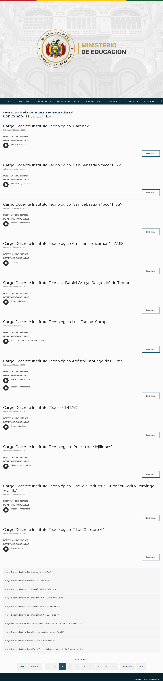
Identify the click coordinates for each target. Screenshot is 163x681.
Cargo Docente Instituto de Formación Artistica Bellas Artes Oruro (34, 597)
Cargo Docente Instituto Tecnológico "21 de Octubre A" (53, 529)
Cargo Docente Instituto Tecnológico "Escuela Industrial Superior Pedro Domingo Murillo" (78, 488)
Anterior (35, 666)
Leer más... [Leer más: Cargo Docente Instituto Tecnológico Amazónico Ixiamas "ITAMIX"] (150, 271)
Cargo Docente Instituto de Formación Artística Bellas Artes (31, 589)
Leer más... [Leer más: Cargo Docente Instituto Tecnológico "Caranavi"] (150, 153)
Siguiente (128, 666)
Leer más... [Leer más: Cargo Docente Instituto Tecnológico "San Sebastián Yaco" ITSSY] (150, 192)
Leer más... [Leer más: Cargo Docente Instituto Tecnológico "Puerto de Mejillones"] (150, 474)
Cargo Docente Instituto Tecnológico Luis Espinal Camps (55, 321)
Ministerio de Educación (144, 679)
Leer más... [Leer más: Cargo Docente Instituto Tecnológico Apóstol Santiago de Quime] (150, 396)
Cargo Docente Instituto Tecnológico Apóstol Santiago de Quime (63, 361)
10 (114, 666)
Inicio (22, 666)
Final (141, 666)
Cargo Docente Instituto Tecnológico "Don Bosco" (27, 580)
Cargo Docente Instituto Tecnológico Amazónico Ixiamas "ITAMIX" (64, 243)
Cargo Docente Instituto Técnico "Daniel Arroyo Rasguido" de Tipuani (67, 282)
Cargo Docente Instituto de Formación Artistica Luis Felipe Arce (33, 615)
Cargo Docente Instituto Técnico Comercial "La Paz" (28, 572)
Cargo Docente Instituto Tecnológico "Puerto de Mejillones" (58, 446)
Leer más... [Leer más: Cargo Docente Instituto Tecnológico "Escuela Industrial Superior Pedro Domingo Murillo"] (150, 518)
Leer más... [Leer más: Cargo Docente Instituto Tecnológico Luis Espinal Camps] (150, 349)
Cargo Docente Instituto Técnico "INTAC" (40, 407)
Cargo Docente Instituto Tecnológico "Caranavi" (47, 126)
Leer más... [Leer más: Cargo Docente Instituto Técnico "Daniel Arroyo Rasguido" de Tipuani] (150, 310)
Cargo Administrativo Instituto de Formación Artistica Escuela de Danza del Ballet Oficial (43, 623)
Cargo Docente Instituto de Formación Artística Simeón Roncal (32, 606)
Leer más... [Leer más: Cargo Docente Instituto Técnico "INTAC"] (150, 435)
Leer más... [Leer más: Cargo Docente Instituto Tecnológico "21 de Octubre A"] (150, 557)
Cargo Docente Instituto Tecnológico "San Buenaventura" (30, 640)
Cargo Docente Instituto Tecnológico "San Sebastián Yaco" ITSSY (62, 165)
